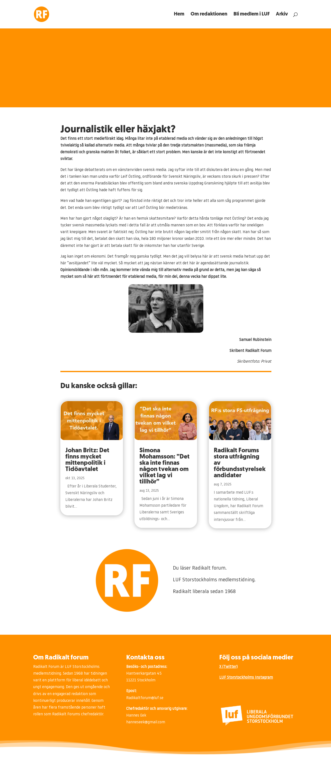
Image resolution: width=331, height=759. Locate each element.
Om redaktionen (209, 14)
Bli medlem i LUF (251, 14)
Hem (179, 14)
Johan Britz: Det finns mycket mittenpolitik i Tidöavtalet (87, 460)
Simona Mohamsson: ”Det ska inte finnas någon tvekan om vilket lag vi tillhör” (164, 466)
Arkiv (282, 14)
